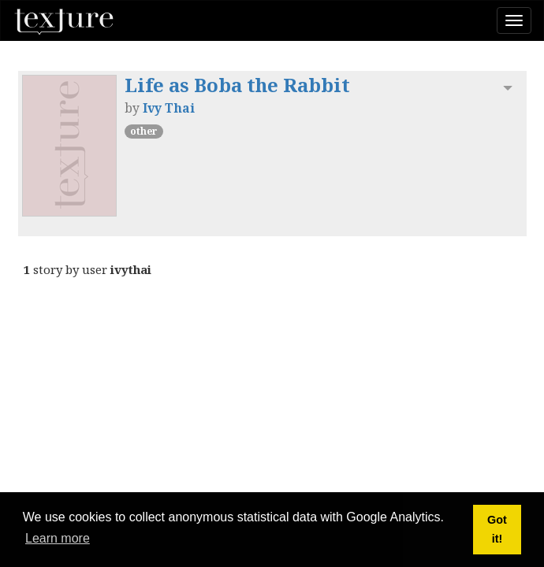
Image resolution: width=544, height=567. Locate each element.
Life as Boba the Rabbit (237, 85)
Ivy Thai (169, 108)
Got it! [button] (497, 529)
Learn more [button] (57, 538)
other (144, 131)
